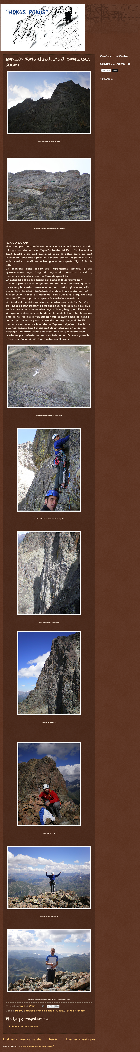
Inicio (53, 1039)
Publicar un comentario (23, 1026)
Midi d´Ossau (55, 1010)
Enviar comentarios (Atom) (37, 1046)
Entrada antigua (80, 1039)
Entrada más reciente (22, 1039)
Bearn (18, 1010)
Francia (40, 1010)
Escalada (29, 1010)
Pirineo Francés (75, 1010)
